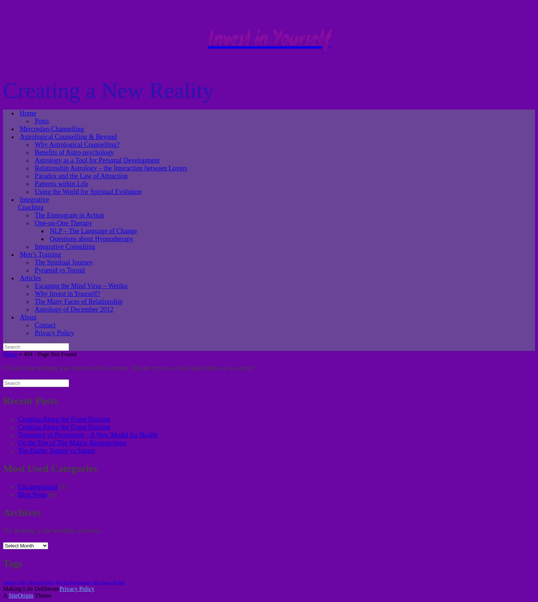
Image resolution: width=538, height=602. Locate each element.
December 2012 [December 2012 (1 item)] (41, 582)
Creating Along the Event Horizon (64, 419)
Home (28, 113)
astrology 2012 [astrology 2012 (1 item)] (15, 582)
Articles (30, 278)
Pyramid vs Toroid (59, 270)
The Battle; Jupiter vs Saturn (56, 450)
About (28, 317)
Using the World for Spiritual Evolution (88, 191)
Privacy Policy (54, 333)
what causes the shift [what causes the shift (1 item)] (108, 582)
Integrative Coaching (33, 203)
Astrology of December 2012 (74, 309)
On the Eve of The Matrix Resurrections (72, 443)
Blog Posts (32, 494)
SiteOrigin (21, 595)
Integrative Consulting (65, 246)
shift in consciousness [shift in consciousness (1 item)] (72, 582)
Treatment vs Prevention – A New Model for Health (87, 435)
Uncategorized (37, 487)
